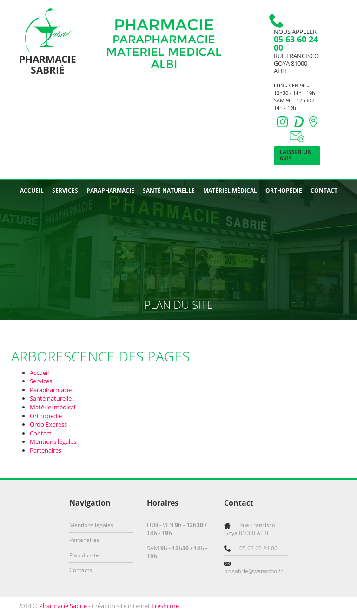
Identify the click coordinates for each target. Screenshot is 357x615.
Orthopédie (283, 190)
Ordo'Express (48, 424)
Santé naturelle (169, 190)
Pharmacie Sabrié (63, 606)
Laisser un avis (295, 155)
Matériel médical (230, 190)
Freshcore (165, 606)
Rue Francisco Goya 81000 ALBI (296, 63)
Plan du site (84, 555)
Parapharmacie (110, 190)
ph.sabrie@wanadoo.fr (253, 571)
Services (65, 190)
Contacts (80, 570)
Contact (324, 190)
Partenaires (45, 450)
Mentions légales (53, 441)
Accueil (32, 190)
